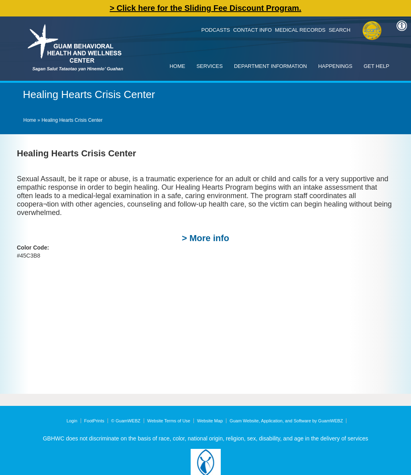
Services (209, 66)
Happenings (335, 66)
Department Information (270, 66)
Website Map (210, 420)
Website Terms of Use (168, 420)
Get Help (376, 66)
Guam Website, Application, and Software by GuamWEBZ (286, 420)
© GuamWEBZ (125, 420)
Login (72, 420)
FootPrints (94, 420)
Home (177, 66)
